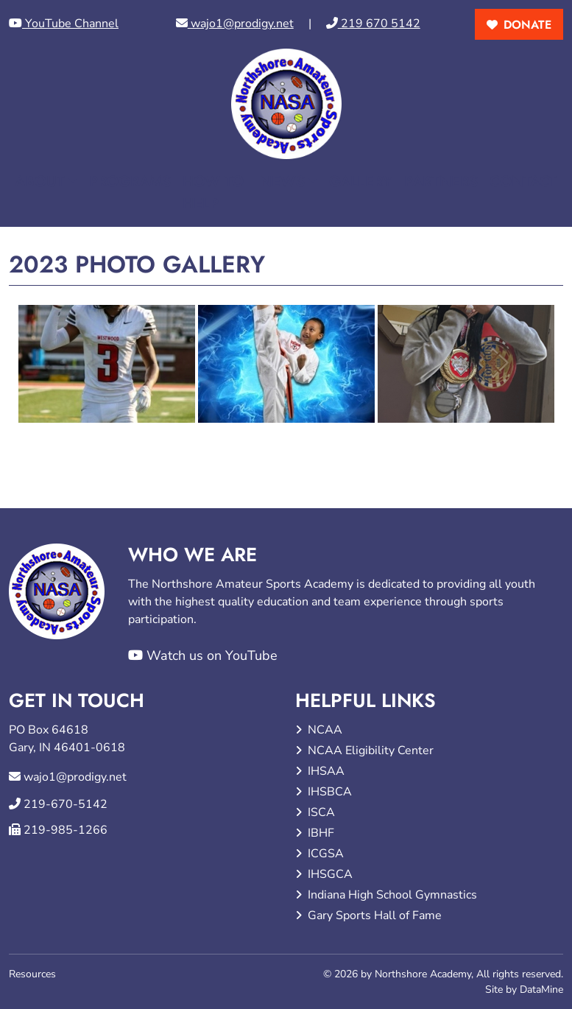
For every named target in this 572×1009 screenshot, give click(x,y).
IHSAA (326, 771)
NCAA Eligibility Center (371, 750)
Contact (523, 181)
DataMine (541, 989)
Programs (130, 181)
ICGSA (326, 853)
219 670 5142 (373, 23)
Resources (32, 974)
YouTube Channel (64, 23)
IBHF (321, 833)
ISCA (321, 812)
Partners (441, 181)
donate (527, 24)
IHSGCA (330, 874)
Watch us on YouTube (203, 655)
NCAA (325, 730)
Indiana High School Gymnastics (392, 895)
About (40, 181)
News (282, 181)
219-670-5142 (65, 804)
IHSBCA (330, 792)
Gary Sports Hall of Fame (375, 915)
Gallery (360, 181)
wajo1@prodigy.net (235, 23)
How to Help (213, 192)
